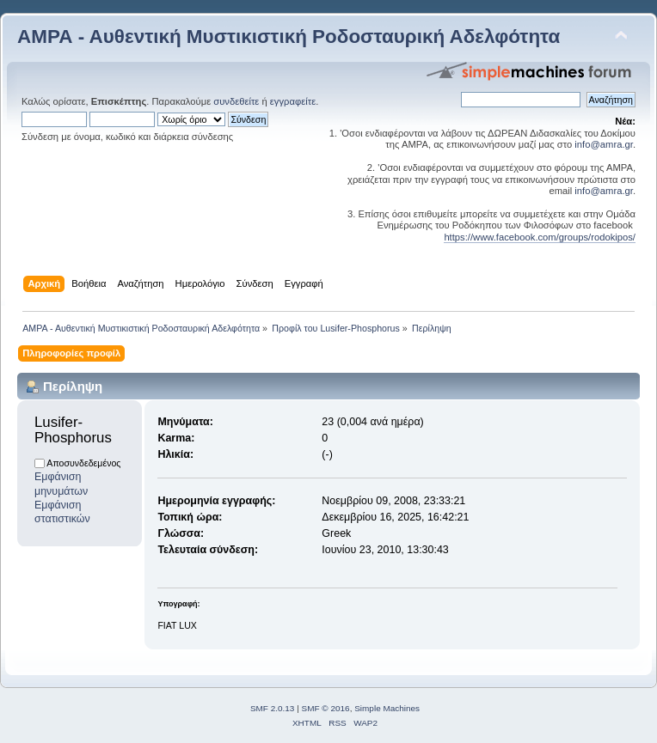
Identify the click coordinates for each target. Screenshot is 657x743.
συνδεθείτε (236, 101)
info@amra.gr (603, 144)
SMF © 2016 (326, 708)
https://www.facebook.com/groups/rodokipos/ (540, 237)
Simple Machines (387, 708)
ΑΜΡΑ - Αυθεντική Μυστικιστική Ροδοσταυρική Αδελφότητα (288, 36)
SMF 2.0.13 (272, 708)
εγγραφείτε (293, 101)
